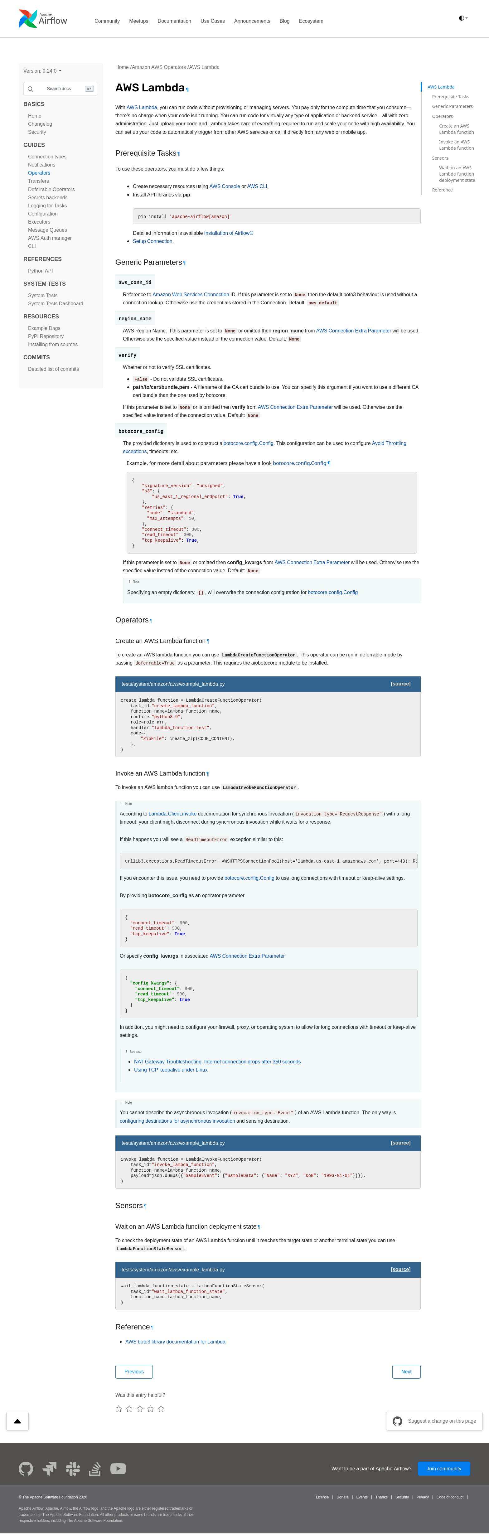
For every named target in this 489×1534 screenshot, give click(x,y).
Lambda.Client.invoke (173, 814)
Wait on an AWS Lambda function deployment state (457, 174)
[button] (42, 71)
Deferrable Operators (51, 189)
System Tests (43, 295)
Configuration (43, 214)
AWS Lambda (204, 67)
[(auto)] (463, 18)
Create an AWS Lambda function (456, 129)
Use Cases (213, 21)
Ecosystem (311, 21)
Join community (443, 1469)
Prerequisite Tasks (450, 96)
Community (107, 21)
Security (37, 132)
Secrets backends (48, 198)
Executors (39, 222)
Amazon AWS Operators (159, 67)
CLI (32, 246)
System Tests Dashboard (55, 304)
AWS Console (224, 186)
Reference (442, 190)
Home (34, 116)
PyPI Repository (46, 336)
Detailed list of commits (53, 369)
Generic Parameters (452, 106)
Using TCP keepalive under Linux (171, 1070)
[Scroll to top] (17, 1421)
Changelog (40, 124)
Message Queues (47, 230)
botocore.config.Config (249, 443)
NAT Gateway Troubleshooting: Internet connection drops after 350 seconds (217, 1062)
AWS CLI (257, 186)
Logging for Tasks (47, 206)
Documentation (174, 21)
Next (406, 1372)
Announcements (252, 21)
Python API (40, 271)
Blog (285, 21)
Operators (39, 173)
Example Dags (44, 328)
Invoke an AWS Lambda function (456, 145)
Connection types (47, 157)
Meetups (138, 21)
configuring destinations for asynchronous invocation (177, 1121)
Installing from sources (53, 344)
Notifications (41, 165)
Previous (134, 1372)
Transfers (38, 181)
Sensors (440, 158)
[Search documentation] (60, 88)
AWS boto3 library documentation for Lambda (175, 1342)
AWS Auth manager (50, 238)
